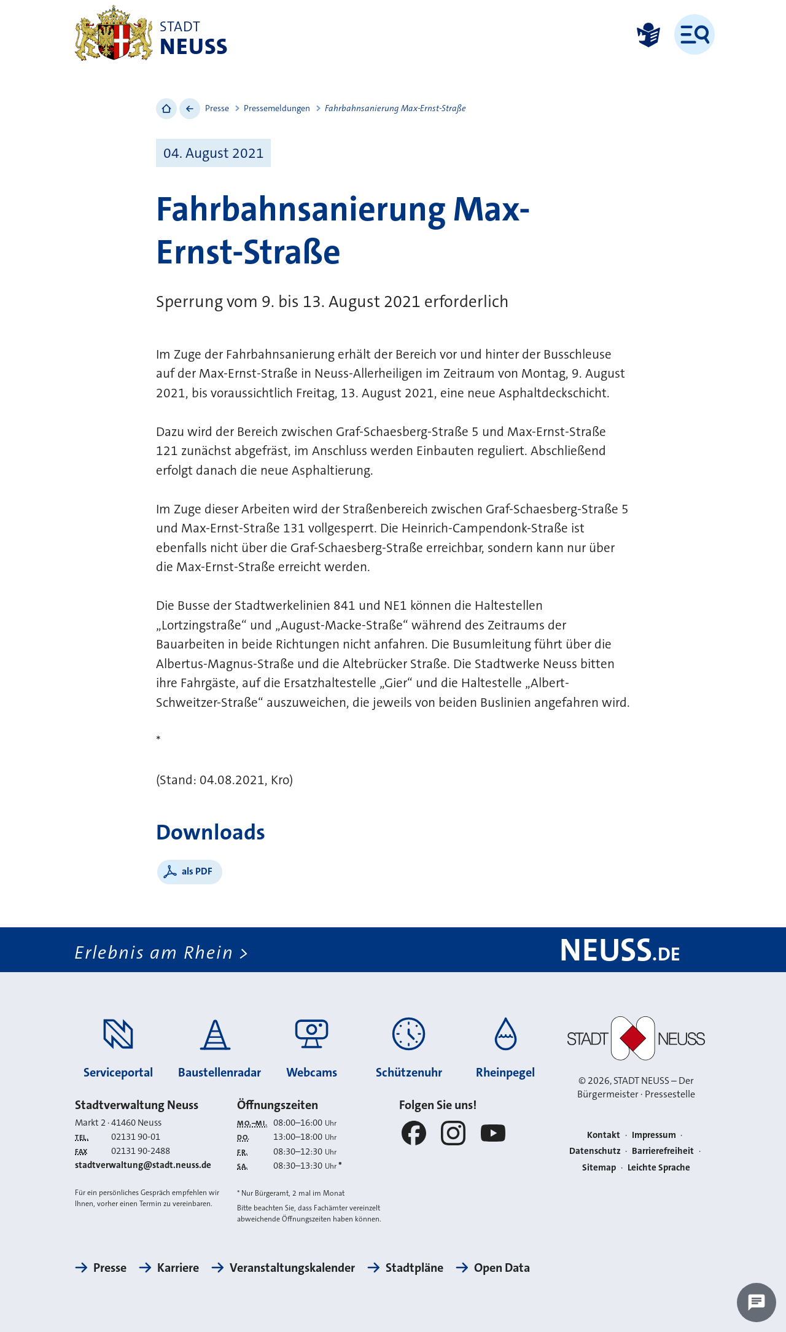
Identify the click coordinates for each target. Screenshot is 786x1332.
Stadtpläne (414, 1268)
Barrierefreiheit (663, 1151)
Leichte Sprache (659, 1167)
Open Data (502, 1268)
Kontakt (603, 1135)
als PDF (197, 871)
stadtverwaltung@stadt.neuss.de (143, 1165)
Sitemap (599, 1167)
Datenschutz (595, 1151)
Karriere (178, 1268)
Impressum (654, 1135)
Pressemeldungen (277, 108)
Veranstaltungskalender (292, 1268)
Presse (217, 108)
